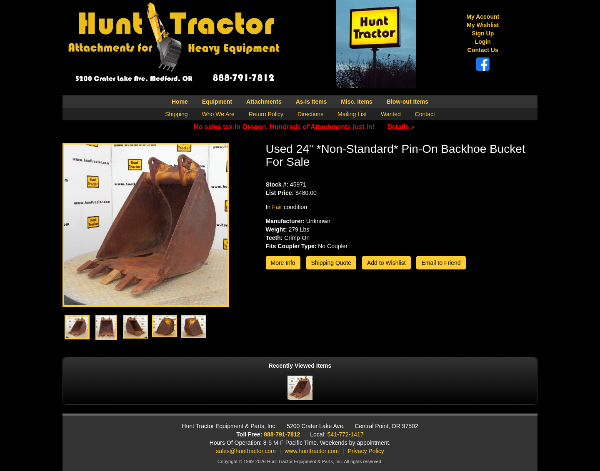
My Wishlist (483, 25)
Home (180, 101)
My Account (482, 16)
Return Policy (266, 114)
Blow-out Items (407, 101)
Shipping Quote (331, 262)
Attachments (264, 101)
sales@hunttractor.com (245, 451)
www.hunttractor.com (312, 451)
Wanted (391, 114)
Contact (425, 114)
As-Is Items (311, 101)
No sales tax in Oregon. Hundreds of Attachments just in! (304, 126)
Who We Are (218, 114)
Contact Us (483, 50)
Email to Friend (440, 262)
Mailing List (352, 114)
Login (483, 41)
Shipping (176, 114)
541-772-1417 (346, 434)
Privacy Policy (366, 451)
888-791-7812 (282, 434)
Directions (310, 114)
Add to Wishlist (386, 262)
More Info (283, 262)
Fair (277, 207)
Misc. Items (356, 101)
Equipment (217, 101)
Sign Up (483, 33)
